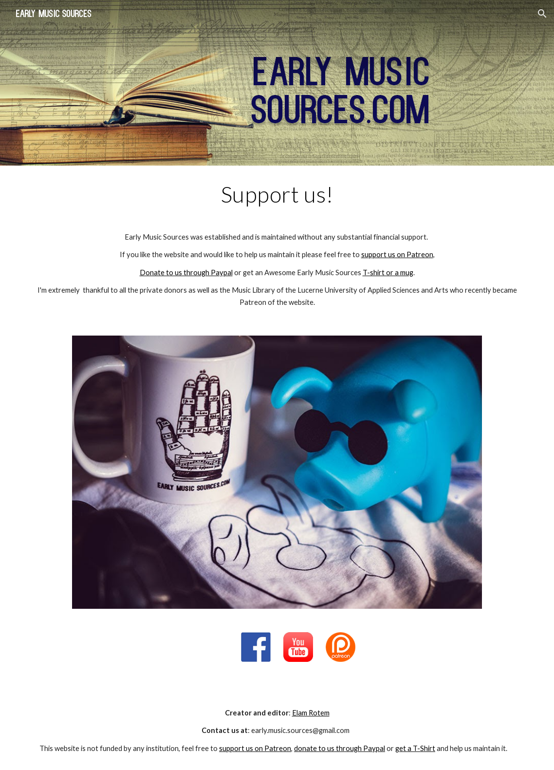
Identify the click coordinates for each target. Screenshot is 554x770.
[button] (542, 13)
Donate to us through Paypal (186, 272)
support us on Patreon (397, 254)
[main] (277, 244)
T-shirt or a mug (388, 272)
